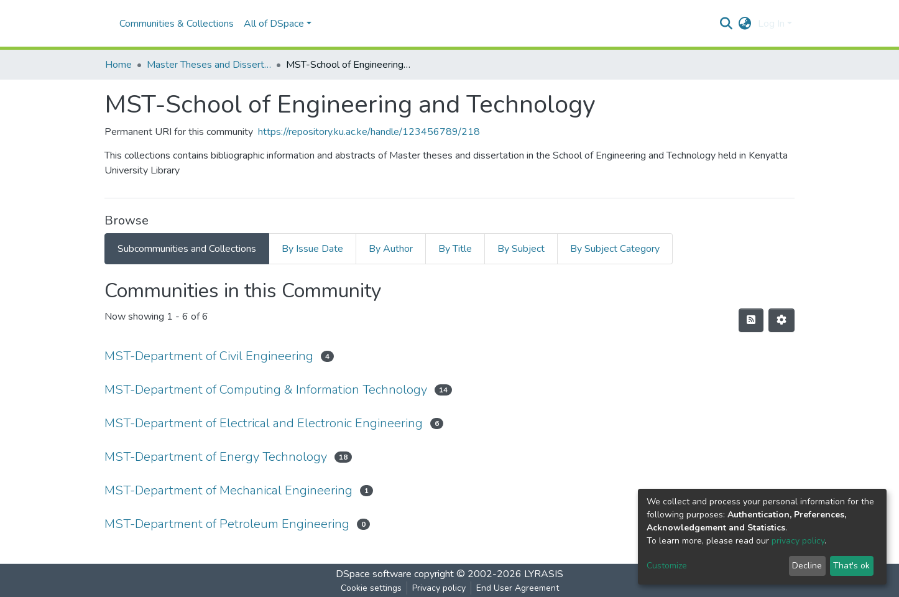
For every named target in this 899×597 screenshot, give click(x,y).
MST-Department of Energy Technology (215, 456)
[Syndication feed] (751, 320)
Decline (807, 566)
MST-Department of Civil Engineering (208, 356)
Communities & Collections (176, 23)
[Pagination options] (781, 320)
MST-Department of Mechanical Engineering (228, 490)
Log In (771, 23)
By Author (391, 249)
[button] (745, 23)
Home (118, 65)
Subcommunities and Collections (187, 249)
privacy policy (798, 541)
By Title (455, 249)
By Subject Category (615, 249)
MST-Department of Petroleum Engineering (226, 524)
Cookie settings (371, 588)
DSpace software (374, 574)
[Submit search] (726, 24)
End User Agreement (517, 588)
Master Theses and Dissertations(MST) (209, 65)
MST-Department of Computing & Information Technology (265, 389)
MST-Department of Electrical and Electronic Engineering (263, 423)
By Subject (521, 249)
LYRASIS (543, 574)
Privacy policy (439, 588)
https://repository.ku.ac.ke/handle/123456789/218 (369, 132)
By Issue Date (312, 249)
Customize (667, 566)
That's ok (851, 566)
